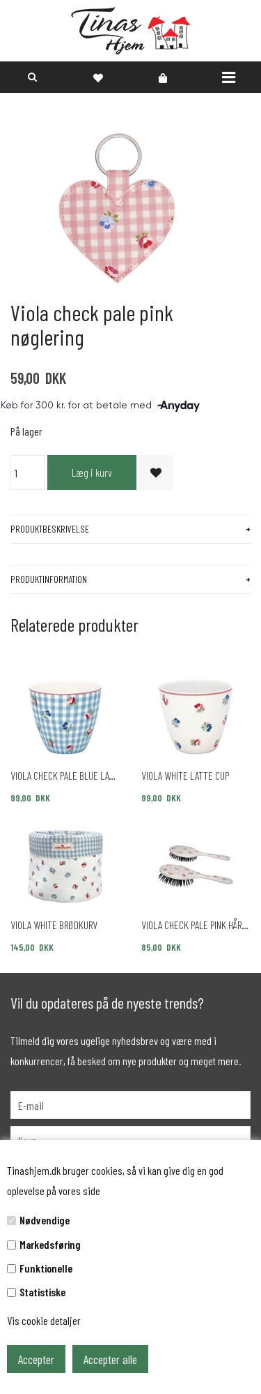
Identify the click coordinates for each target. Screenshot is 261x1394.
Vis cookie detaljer (44, 1320)
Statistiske (42, 1291)
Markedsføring (50, 1244)
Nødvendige (44, 1219)
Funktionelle (45, 1268)
